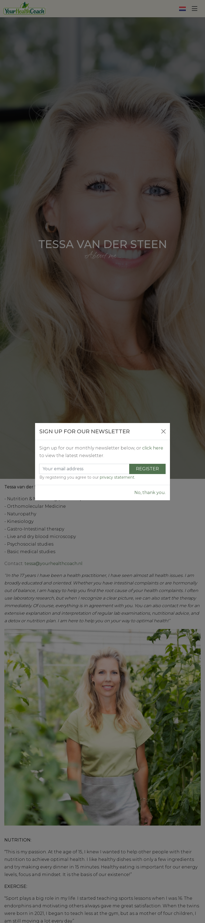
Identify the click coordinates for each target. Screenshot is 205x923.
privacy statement (117, 477)
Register (147, 468)
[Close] (163, 431)
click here (152, 448)
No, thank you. (150, 492)
